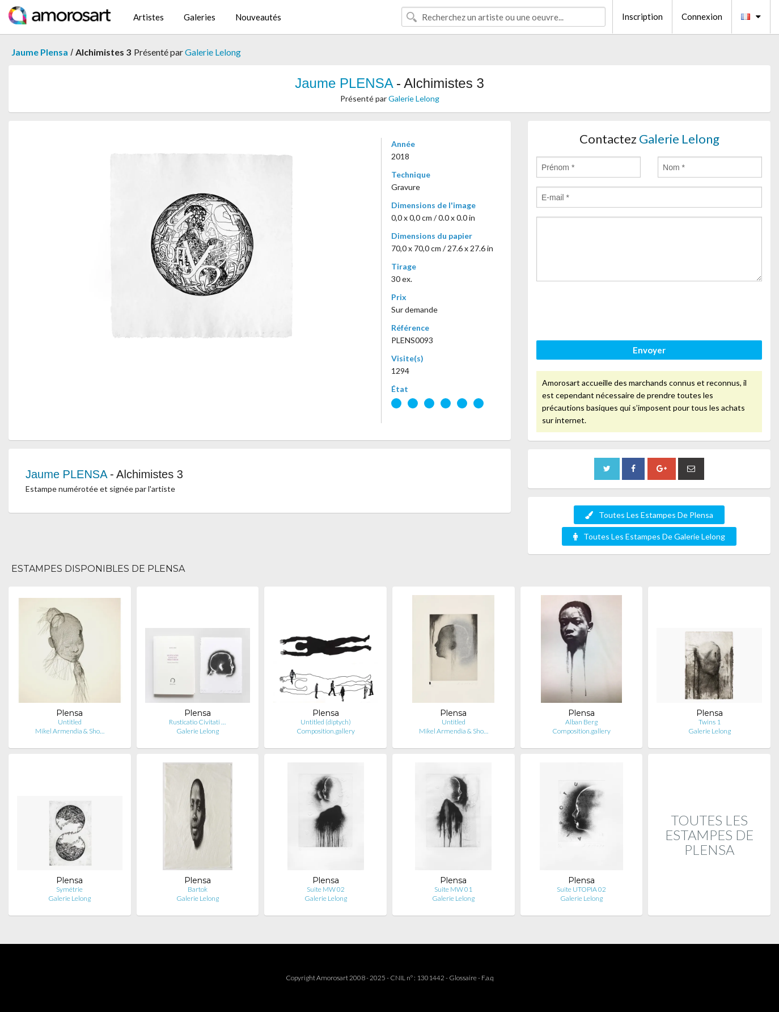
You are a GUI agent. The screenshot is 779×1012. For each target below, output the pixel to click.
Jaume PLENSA (343, 83)
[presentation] (622, 312)
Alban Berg (581, 722)
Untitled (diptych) (325, 722)
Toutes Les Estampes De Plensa (649, 515)
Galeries (199, 17)
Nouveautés (258, 17)
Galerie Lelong (213, 52)
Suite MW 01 (453, 889)
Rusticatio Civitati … (197, 722)
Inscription (642, 16)
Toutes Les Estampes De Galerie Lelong (649, 536)
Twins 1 (709, 722)
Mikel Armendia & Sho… (69, 731)
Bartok (198, 889)
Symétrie (69, 889)
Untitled (70, 722)
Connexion (701, 16)
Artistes (148, 17)
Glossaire (463, 977)
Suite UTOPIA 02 (581, 889)
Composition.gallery (326, 731)
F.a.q (487, 977)
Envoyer (649, 350)
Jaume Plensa (39, 52)
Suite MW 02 (326, 889)
